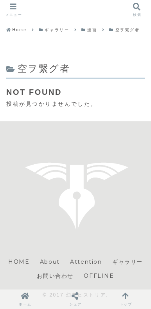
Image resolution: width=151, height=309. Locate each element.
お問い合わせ (55, 275)
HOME (18, 261)
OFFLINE (99, 275)
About (50, 261)
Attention (86, 261)
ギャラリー (127, 261)
